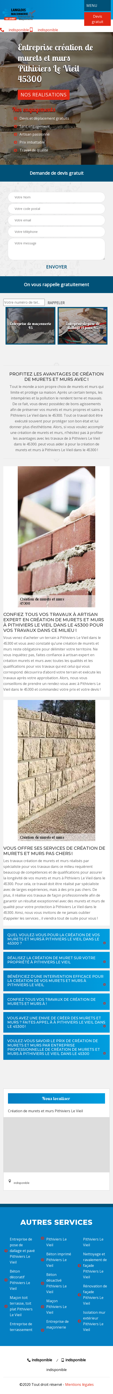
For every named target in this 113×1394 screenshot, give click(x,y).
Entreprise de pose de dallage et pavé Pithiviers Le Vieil (19, 1251)
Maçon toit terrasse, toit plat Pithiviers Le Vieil (18, 1306)
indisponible (14, 29)
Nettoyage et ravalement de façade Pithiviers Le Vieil (92, 1265)
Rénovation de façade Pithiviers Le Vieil (92, 1295)
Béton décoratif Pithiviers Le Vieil (17, 1280)
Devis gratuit (97, 19)
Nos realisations (44, 95)
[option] (30, 326)
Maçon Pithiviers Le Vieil (54, 1306)
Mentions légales (79, 1384)
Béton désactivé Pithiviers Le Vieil (54, 1283)
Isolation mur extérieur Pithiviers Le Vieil (91, 1321)
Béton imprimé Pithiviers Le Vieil (56, 1260)
